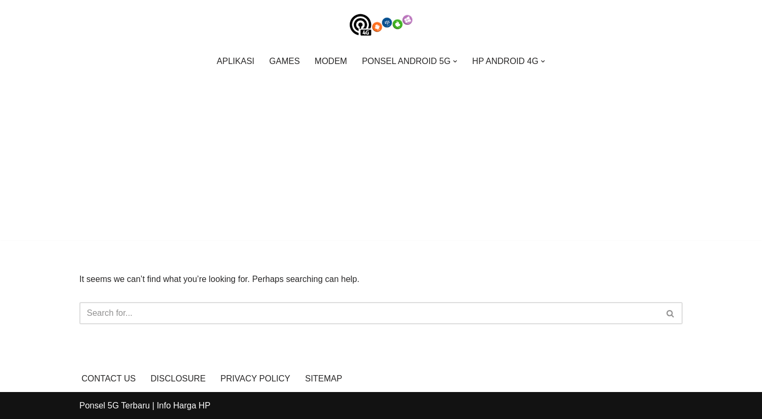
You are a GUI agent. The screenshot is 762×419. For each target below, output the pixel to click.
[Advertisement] (381, 152)
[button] (455, 61)
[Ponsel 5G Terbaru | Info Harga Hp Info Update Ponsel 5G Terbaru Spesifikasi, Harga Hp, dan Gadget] (381, 25)
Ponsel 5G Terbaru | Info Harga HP (145, 405)
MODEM (331, 61)
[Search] (369, 313)
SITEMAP (323, 378)
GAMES (284, 61)
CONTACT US (108, 378)
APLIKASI (236, 61)
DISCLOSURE (178, 378)
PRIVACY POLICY (256, 378)
